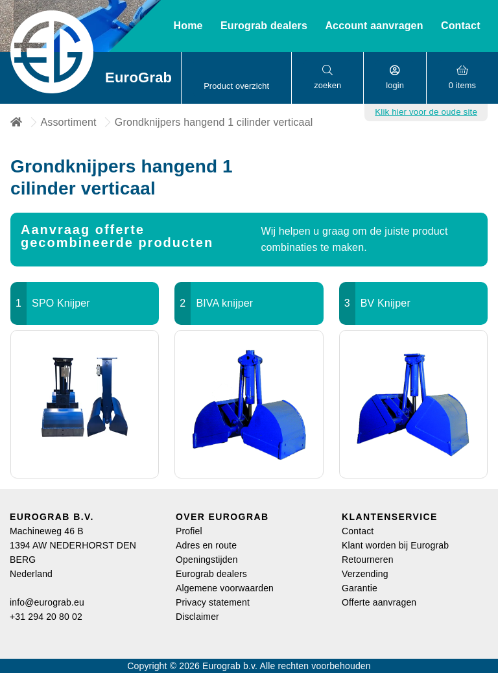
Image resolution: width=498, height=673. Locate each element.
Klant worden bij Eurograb (395, 545)
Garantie (359, 588)
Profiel (189, 531)
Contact (460, 25)
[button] (236, 78)
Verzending (365, 574)
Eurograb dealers (211, 574)
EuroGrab (138, 77)
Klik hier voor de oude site (426, 112)
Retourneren (368, 559)
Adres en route (206, 545)
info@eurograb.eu (47, 602)
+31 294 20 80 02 (46, 616)
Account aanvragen (374, 25)
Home (187, 25)
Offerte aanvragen (379, 602)
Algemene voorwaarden (225, 588)
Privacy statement (213, 602)
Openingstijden (207, 559)
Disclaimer (197, 616)
